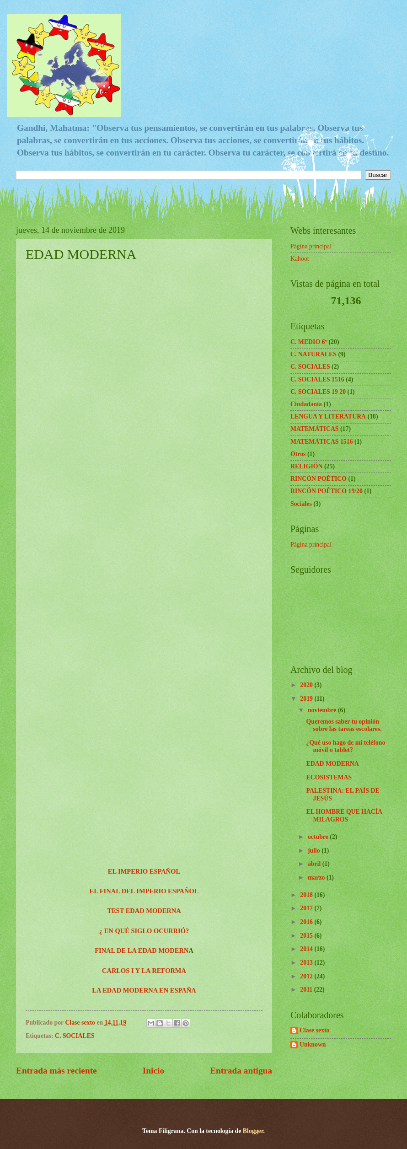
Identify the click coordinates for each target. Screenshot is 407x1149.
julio (314, 850)
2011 (307, 989)
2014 (307, 948)
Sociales (301, 503)
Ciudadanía (306, 404)
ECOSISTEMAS (329, 777)
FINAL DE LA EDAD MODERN (141, 950)
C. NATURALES (313, 354)
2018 (307, 894)
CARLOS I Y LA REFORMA (144, 970)
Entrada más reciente (56, 1070)
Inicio (153, 1070)
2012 (307, 976)
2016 (307, 921)
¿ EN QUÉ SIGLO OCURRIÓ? (144, 930)
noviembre (323, 710)
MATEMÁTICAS (314, 428)
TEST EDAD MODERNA (144, 910)
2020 (307, 685)
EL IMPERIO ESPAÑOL (144, 871)
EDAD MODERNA (332, 763)
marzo (317, 877)
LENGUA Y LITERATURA (328, 416)
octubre (319, 836)
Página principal (311, 246)
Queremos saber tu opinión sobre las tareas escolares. (343, 725)
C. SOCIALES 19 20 (318, 391)
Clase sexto (315, 1030)
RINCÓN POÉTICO (318, 478)
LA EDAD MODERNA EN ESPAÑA (144, 990)
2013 (307, 962)
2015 (307, 935)
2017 (307, 908)
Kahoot (299, 258)
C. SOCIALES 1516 (317, 379)
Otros (297, 454)
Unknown (313, 1044)
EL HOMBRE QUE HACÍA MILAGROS (344, 815)
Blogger (253, 1131)
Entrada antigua (241, 1070)
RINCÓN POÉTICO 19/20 (326, 491)
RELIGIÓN (306, 466)
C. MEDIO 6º (308, 341)
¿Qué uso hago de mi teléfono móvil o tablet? (345, 746)
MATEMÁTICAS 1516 (321, 441)
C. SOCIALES (75, 1035)
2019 (307, 698)
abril (315, 863)
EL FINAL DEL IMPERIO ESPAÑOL (144, 891)
